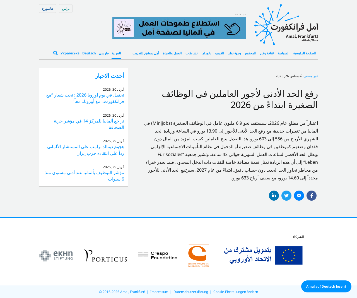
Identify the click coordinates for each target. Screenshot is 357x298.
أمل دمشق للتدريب (145, 53)
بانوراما (206, 53)
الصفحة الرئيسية (304, 53)
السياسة (283, 53)
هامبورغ (47, 8)
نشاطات (191, 53)
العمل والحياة (172, 53)
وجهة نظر (234, 53)
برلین (65, 8)
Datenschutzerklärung (190, 291)
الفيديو (219, 53)
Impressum (159, 291)
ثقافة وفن (267, 53)
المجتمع (250, 53)
